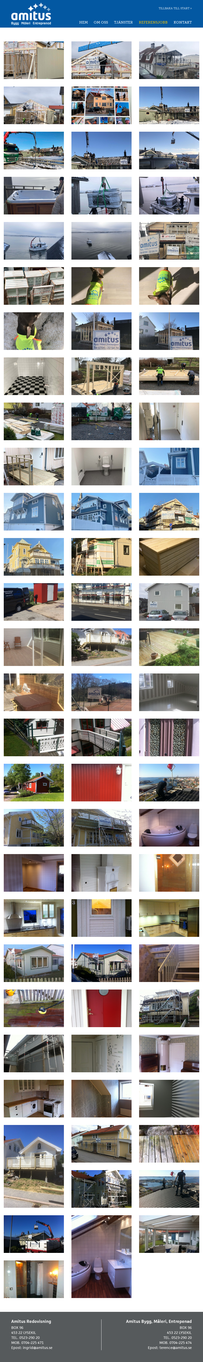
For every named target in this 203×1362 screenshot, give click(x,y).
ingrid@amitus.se (37, 1347)
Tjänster (123, 22)
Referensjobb (153, 22)
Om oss (101, 22)
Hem (83, 22)
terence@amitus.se (175, 1347)
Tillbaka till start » (175, 8)
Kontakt (183, 22)
